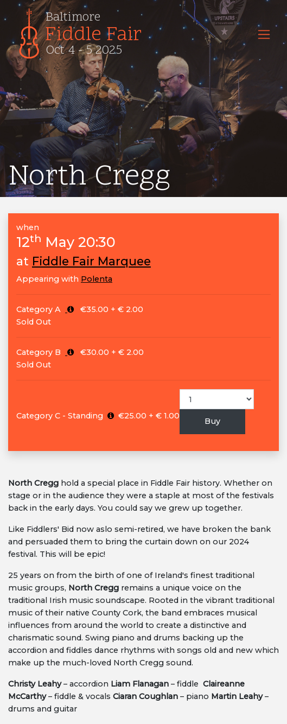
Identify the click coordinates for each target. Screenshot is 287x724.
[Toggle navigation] (264, 34)
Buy (212, 421)
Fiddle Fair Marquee (91, 261)
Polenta (96, 279)
